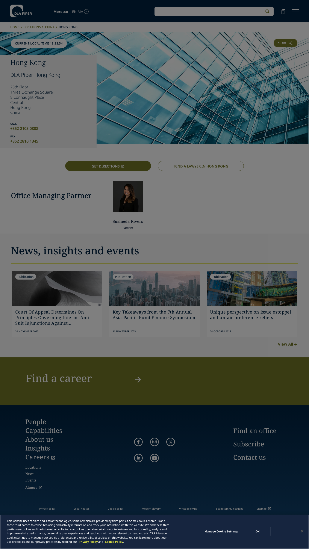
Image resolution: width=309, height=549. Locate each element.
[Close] (302, 531)
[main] (154, 532)
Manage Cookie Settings (221, 531)
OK (257, 531)
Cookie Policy (114, 542)
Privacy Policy (88, 542)
